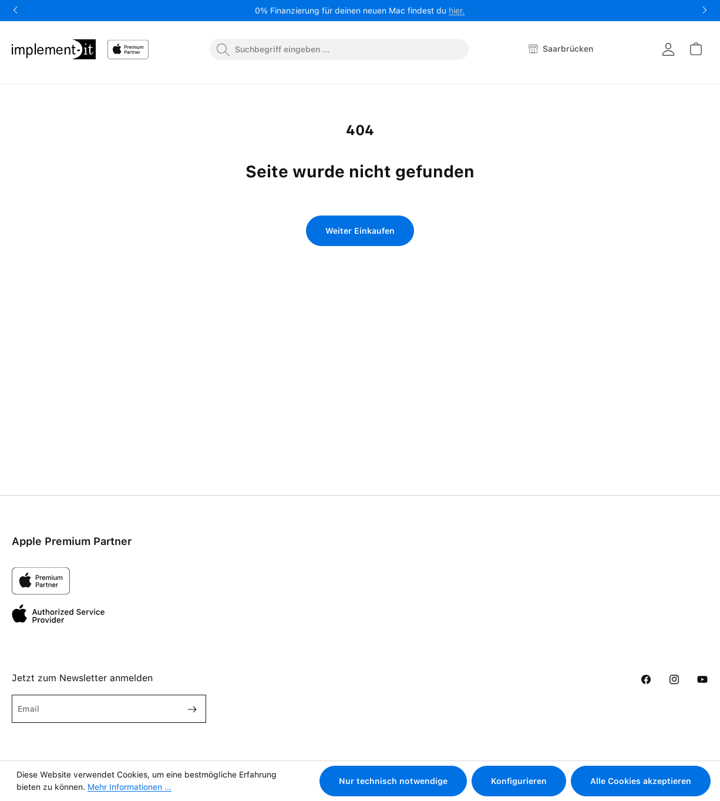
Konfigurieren (519, 781)
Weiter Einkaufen (360, 230)
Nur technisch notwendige (393, 781)
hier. (457, 10)
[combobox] (339, 49)
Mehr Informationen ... (129, 787)
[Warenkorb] (695, 49)
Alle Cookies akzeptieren (640, 781)
